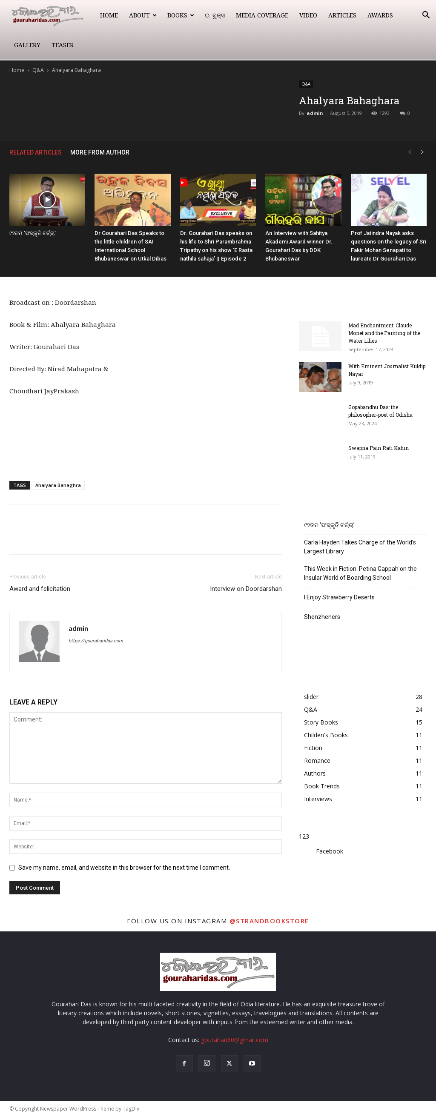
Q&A (38, 70)
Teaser (63, 45)
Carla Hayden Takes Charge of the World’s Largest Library (360, 547)
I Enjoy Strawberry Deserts (339, 597)
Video (308, 15)
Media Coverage (262, 15)
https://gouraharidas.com (96, 641)
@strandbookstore (269, 921)
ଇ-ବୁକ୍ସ (215, 15)
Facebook (329, 851)
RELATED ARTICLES (35, 152)
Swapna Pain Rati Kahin (378, 447)
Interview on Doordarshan (246, 589)
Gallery (27, 45)
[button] (426, 16)
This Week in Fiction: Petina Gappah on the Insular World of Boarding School (360, 573)
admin (315, 113)
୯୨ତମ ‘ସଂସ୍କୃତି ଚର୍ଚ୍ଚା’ (32, 233)
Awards (380, 15)
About (143, 15)
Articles (342, 15)
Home (109, 15)
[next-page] (422, 152)
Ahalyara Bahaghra (58, 485)
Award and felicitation (39, 589)
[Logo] (52, 15)
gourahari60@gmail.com (234, 1040)
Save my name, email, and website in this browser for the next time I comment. (124, 867)
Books (180, 15)
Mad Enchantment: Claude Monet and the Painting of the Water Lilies (384, 333)
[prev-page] (409, 152)
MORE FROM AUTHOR (99, 152)
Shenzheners (322, 616)
